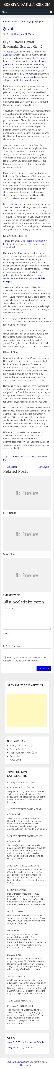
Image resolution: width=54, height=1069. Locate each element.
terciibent (7, 244)
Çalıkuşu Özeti (16, 749)
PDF (5, 460)
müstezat (19, 244)
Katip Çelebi (11, 467)
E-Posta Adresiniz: (12, 646)
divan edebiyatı (28, 77)
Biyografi (31, 21)
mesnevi (18, 207)
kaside (29, 241)
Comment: (8, 608)
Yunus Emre (15, 760)
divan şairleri (25, 80)
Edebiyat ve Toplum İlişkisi (22, 745)
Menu (4, 12)
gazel (40, 244)
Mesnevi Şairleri (39, 456)
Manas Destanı (16, 890)
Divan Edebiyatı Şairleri (20, 456)
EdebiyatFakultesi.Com (26, 4)
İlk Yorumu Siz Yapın (24, 34)
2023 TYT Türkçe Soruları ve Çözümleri (26, 1042)
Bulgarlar (14, 954)
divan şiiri (7, 55)
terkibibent (40, 241)
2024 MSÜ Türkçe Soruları (23, 865)
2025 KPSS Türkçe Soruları (20, 1047)
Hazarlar (13, 930)
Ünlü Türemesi (16, 911)
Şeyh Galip (44, 467)
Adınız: (6, 633)
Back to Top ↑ (27, 1065)
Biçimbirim (14, 756)
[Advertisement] (27, 710)
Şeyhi (8, 28)
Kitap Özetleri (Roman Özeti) (23, 753)
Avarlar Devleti (17, 976)
